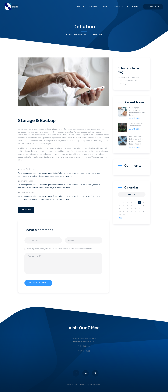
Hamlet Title (72, 384)
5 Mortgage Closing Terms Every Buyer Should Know (137, 111)
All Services (80, 34)
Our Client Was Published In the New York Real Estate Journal (136, 140)
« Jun (120, 218)
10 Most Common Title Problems (136, 124)
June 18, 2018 (134, 118)
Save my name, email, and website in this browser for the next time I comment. (59, 248)
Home (69, 34)
